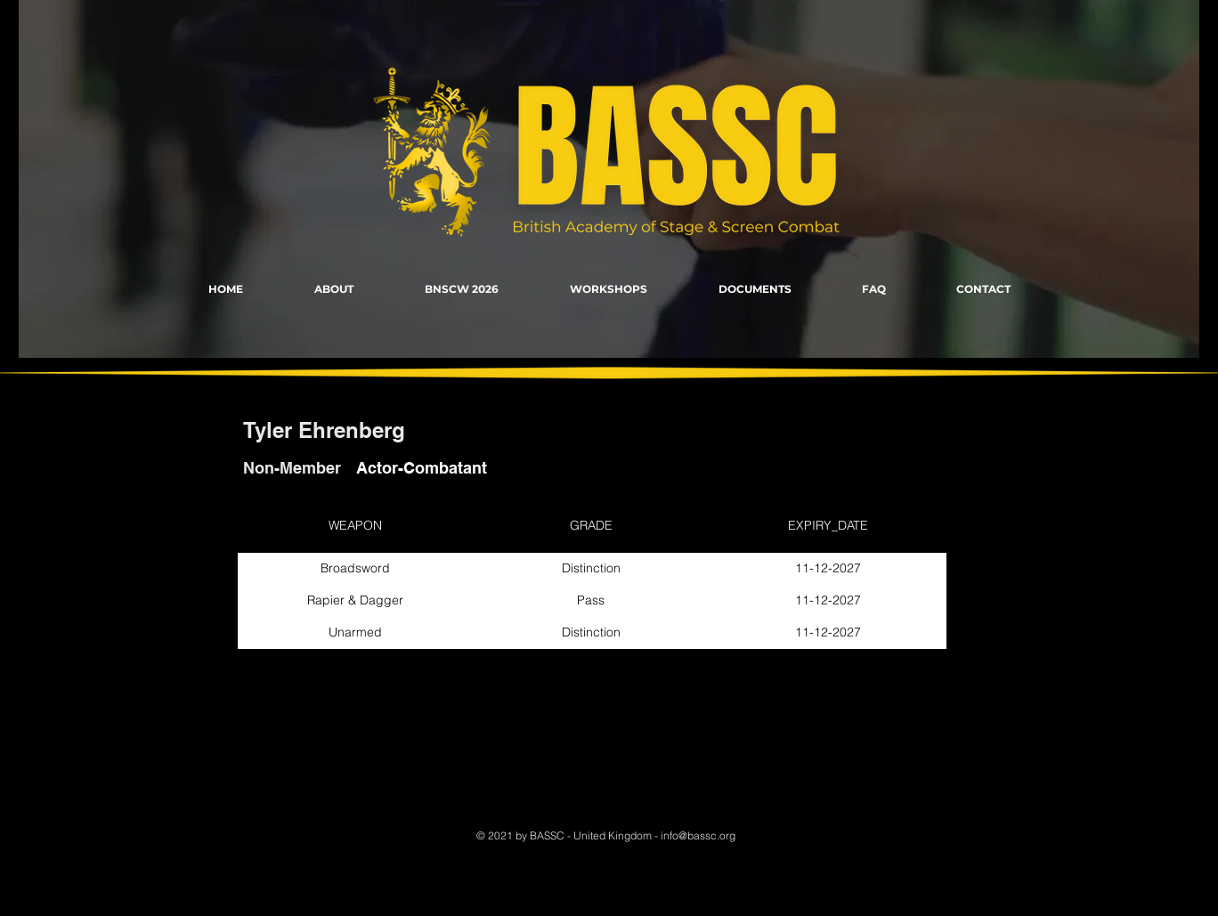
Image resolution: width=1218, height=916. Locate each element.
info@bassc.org (698, 835)
